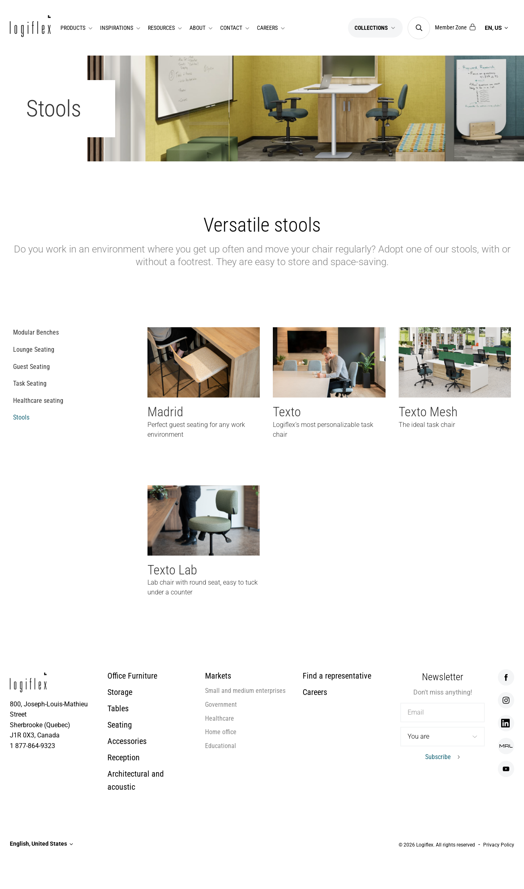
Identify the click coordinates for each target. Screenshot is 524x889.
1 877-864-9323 (32, 746)
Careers (315, 692)
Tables (118, 708)
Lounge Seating (33, 349)
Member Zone (455, 27)
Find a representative (337, 676)
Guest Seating (31, 367)
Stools (21, 417)
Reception (123, 757)
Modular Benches (36, 332)
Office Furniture (132, 676)
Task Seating (30, 383)
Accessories (127, 741)
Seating (119, 725)
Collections (375, 28)
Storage (119, 692)
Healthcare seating (38, 400)
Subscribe (438, 757)
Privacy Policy (498, 845)
